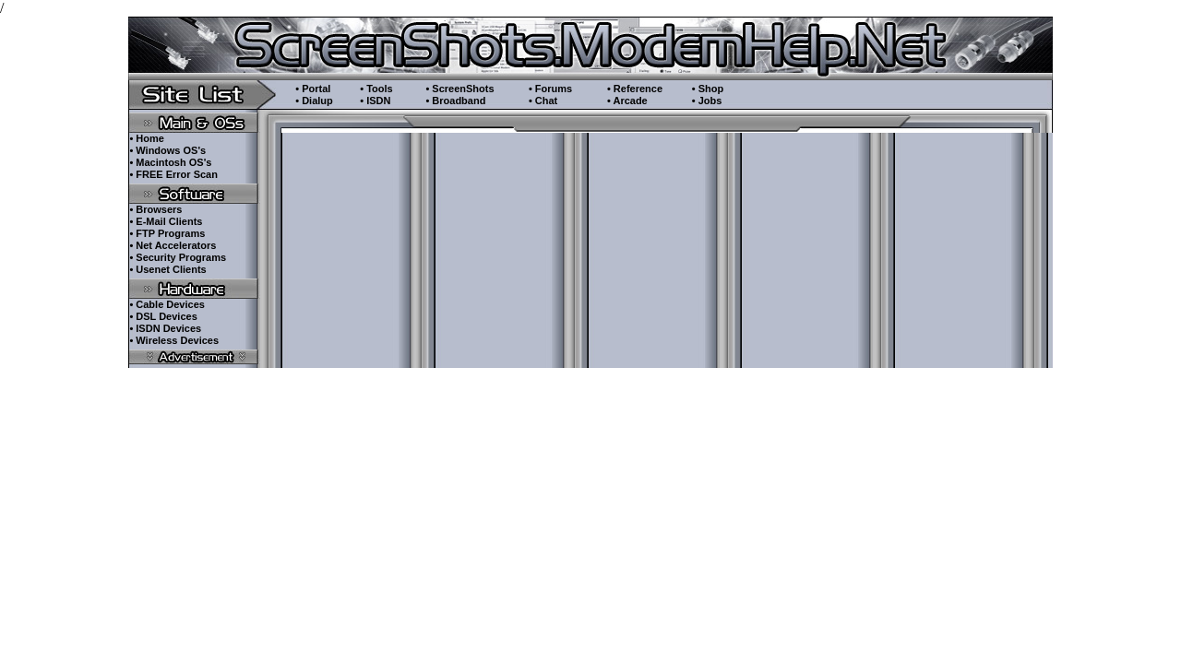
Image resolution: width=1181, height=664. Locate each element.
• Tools (376, 88)
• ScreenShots (459, 88)
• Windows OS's (167, 150)
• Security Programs (177, 257)
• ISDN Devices (165, 328)
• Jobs (707, 100)
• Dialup (314, 100)
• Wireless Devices (174, 340)
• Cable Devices (167, 304)
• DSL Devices (163, 316)
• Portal (312, 88)
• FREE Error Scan (173, 174)
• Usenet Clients (167, 269)
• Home (146, 138)
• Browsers (155, 209)
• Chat (543, 100)
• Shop (707, 88)
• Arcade (627, 100)
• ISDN (375, 100)
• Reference (634, 88)
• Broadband (455, 100)
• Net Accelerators (172, 245)
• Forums (550, 88)
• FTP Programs (167, 233)
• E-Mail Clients (165, 221)
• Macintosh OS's (170, 162)
